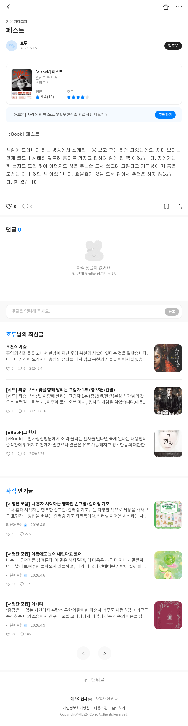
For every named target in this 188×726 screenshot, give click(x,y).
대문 (166, 7)
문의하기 (118, 708)
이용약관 (100, 708)
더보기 (179, 7)
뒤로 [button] (9, 7)
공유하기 (179, 207)
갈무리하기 (167, 207)
